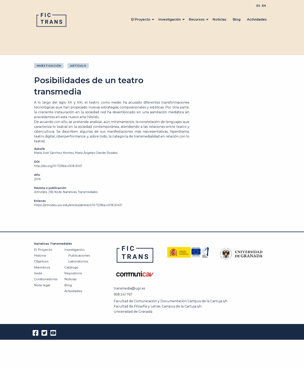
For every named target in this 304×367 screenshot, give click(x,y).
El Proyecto (140, 19)
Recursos (197, 19)
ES (258, 5)
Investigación (169, 19)
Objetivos (41, 261)
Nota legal (42, 285)
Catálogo (71, 267)
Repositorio (73, 273)
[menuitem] (258, 5)
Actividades (257, 19)
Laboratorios (78, 261)
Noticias (219, 19)
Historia (40, 255)
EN (264, 5)
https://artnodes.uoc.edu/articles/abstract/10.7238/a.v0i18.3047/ (78, 205)
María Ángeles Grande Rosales (96, 153)
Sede (38, 273)
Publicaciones (79, 255)
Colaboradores (45, 279)
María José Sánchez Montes (54, 153)
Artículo (78, 65)
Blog (236, 19)
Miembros (42, 267)
